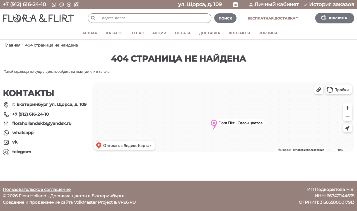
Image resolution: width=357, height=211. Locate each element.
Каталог (115, 33)
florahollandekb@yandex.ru (41, 123)
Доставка (209, 33)
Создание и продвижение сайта (38, 202)
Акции (159, 33)
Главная (88, 33)
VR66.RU (127, 202)
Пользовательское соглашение (37, 189)
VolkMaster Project (93, 202)
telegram (21, 151)
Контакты (239, 33)
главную (82, 72)
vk (15, 142)
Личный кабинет (274, 4)
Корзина (268, 33)
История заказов (329, 4)
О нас (138, 33)
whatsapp (22, 132)
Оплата (183, 33)
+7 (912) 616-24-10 (24, 4)
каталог (105, 72)
